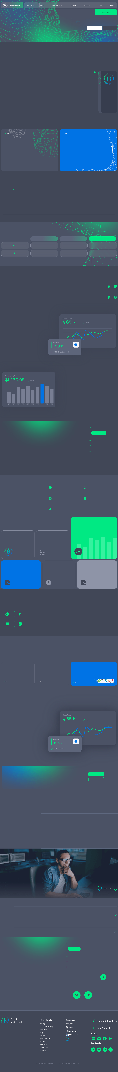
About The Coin (45, 1046)
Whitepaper (69, 1031)
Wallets (42, 1049)
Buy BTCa (105, 12)
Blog (101, 5)
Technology (43, 1052)
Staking (42, 5)
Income (42, 1043)
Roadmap (43, 1058)
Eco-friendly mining (57, 5)
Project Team (44, 1055)
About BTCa (87, 5)
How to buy (73, 5)
